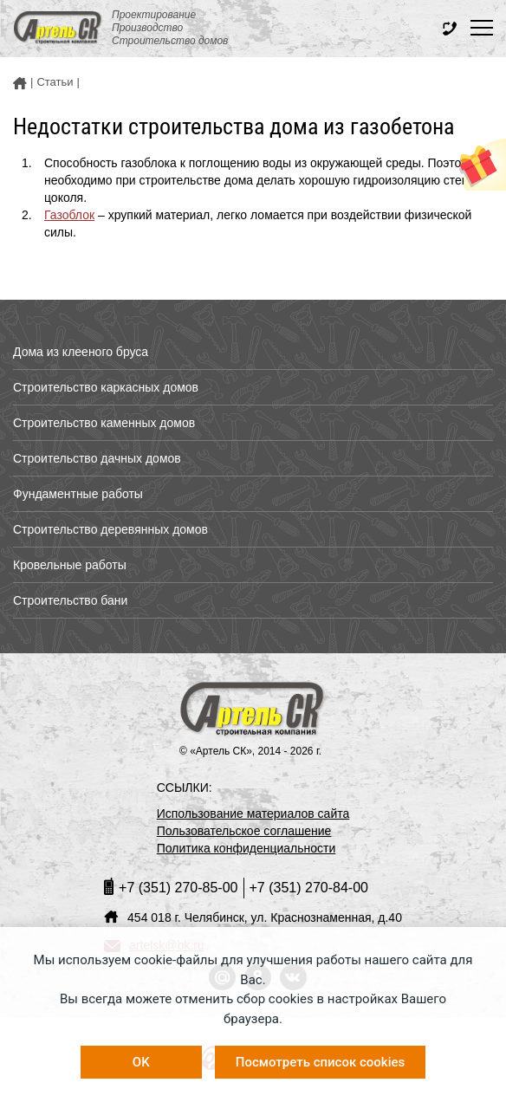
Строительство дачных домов (97, 458)
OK (141, 1062)
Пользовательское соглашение (244, 831)
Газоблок (69, 215)
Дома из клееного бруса (80, 352)
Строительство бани (70, 600)
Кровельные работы (69, 565)
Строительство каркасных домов (105, 387)
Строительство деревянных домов (110, 529)
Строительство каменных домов (104, 423)
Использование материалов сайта (253, 813)
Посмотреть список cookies (320, 1062)
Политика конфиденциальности (246, 848)
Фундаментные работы (78, 494)
